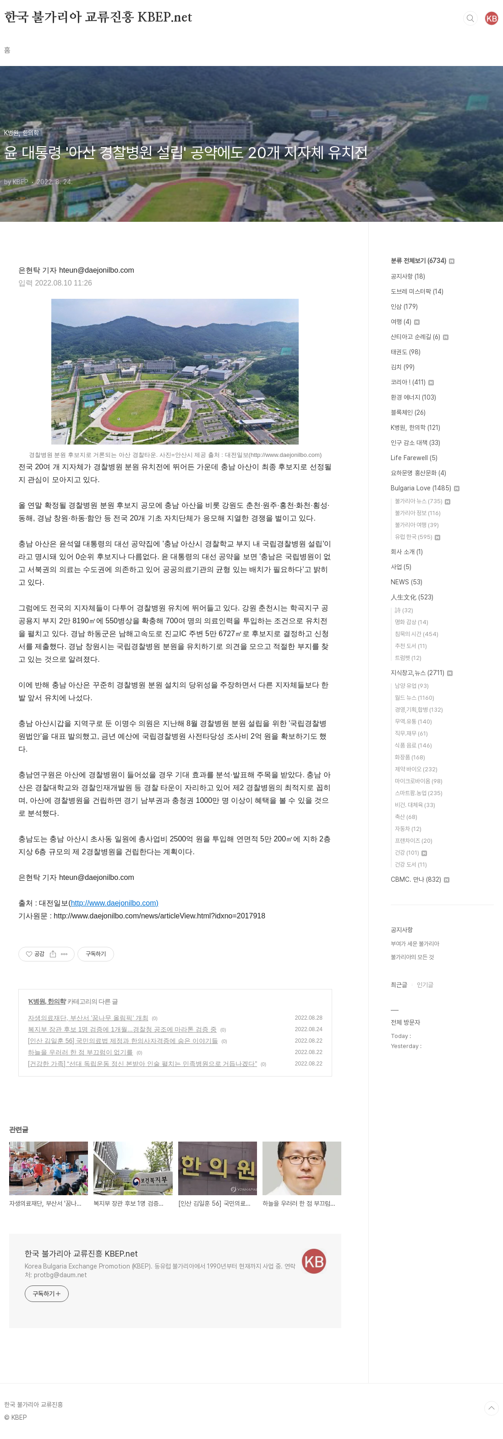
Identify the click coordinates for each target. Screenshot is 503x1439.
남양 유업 (412, 685)
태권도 (406, 352)
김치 (403, 367)
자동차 (408, 828)
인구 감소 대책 (415, 442)
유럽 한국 (417, 536)
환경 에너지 (413, 397)
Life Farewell (414, 457)
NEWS (406, 582)
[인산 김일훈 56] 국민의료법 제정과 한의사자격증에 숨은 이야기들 (123, 1040)
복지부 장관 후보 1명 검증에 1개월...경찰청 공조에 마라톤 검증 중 (122, 1029)
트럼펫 (408, 657)
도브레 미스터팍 (417, 291)
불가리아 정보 (418, 513)
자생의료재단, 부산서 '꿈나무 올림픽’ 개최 (88, 1018)
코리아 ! (412, 382)
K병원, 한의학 (47, 1001)
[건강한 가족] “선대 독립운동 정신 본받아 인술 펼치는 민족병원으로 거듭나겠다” (142, 1063)
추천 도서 (411, 646)
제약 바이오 (416, 769)
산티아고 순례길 (419, 337)
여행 (405, 321)
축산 (406, 816)
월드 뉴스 (414, 697)
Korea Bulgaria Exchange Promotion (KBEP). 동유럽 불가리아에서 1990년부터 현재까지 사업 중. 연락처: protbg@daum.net (160, 1271)
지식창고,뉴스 (422, 672)
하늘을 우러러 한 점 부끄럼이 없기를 (80, 1052)
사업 (401, 567)
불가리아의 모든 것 (412, 957)
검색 (470, 18)
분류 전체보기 (422, 260)
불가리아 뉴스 (422, 501)
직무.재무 (411, 733)
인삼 (404, 306)
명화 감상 (411, 622)
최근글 (399, 985)
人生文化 (412, 597)
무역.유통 (413, 721)
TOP (491, 1408)
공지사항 (408, 276)
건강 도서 (411, 864)
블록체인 (408, 412)
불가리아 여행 (417, 525)
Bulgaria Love (425, 488)
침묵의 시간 (416, 634)
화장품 (410, 757)
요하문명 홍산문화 (418, 473)
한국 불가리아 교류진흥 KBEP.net (98, 17)
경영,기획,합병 (419, 709)
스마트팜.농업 (419, 793)
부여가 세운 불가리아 (415, 943)
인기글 (425, 985)
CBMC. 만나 (420, 879)
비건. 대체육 (415, 805)
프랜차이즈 (413, 840)
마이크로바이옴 (419, 781)
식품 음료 (413, 745)
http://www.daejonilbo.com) (115, 903)
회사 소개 (407, 551)
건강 (411, 852)
